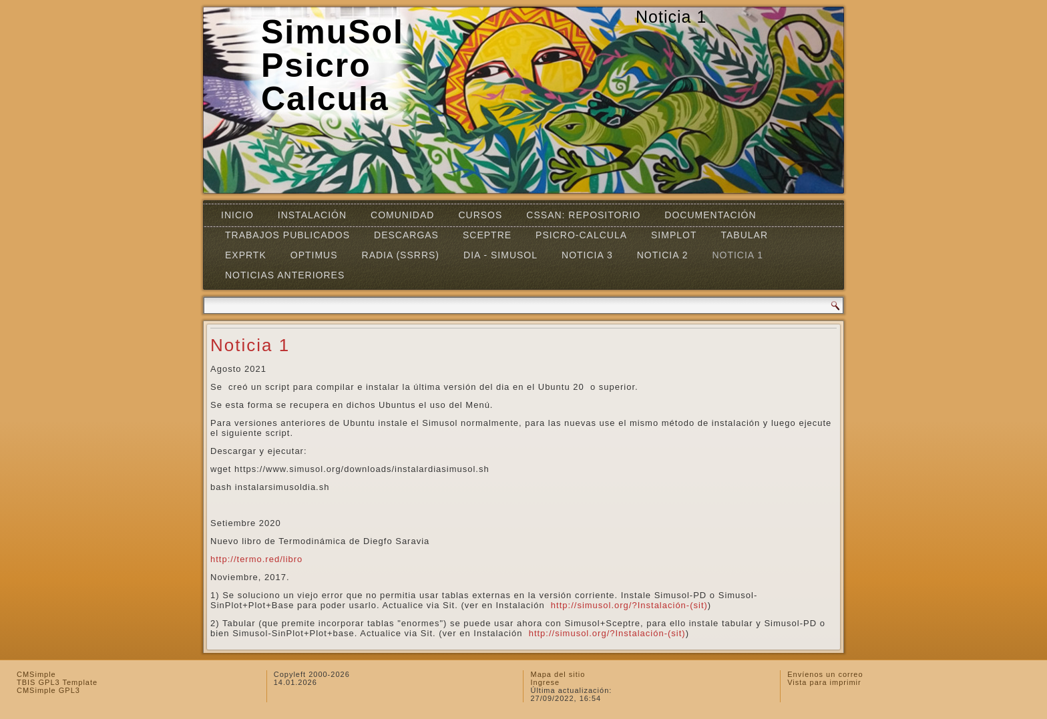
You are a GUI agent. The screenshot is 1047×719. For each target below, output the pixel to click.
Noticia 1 (737, 255)
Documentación (710, 215)
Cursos (480, 215)
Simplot (673, 235)
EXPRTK (245, 255)
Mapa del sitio (557, 674)
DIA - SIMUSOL (500, 255)
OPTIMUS (314, 255)
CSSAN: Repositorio (583, 215)
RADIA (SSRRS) (400, 255)
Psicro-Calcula (581, 235)
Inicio (237, 215)
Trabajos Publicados (287, 235)
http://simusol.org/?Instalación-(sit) (628, 605)
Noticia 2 (662, 255)
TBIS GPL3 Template (57, 682)
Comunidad (402, 215)
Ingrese (545, 682)
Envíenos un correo (825, 674)
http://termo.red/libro (256, 559)
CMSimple (36, 674)
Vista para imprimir (824, 682)
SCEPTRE (487, 235)
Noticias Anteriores (285, 275)
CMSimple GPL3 (48, 690)
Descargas (406, 235)
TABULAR (744, 235)
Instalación (312, 215)
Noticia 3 (587, 255)
